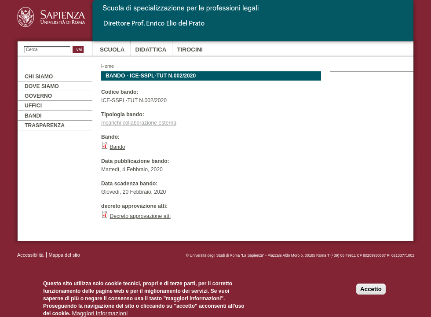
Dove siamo (42, 86)
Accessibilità (30, 255)
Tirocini (190, 49)
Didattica (150, 49)
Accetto (371, 293)
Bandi (33, 116)
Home (107, 66)
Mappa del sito (64, 255)
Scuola (112, 49)
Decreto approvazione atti (140, 216)
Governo (38, 96)
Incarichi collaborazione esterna (138, 123)
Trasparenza (45, 125)
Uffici (33, 106)
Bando (117, 147)
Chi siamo (39, 77)
